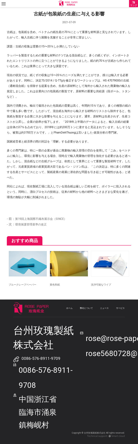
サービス (120, 308)
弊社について (86, 308)
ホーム (69, 308)
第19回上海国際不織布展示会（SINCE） (41, 219)
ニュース (104, 308)
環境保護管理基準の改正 (31, 224)
